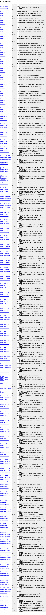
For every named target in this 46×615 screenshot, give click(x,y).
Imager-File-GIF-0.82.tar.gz (4, 219)
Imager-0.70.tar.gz (3, 63)
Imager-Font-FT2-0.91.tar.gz (4, 415)
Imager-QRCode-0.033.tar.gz (5, 536)
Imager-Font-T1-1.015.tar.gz (4, 436)
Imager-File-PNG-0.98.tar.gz (4, 310)
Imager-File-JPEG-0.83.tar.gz (5, 260)
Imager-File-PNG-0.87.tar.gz (4, 299)
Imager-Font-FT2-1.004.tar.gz (5, 431)
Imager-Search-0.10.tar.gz (4, 571)
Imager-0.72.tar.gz (3, 66)
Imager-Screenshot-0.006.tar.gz (5, 550)
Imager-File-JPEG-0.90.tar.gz (5, 269)
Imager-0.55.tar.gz (3, 38)
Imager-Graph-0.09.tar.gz (4, 495)
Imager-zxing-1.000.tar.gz (4, 607)
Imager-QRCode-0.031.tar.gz (5, 534)
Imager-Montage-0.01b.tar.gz (5, 514)
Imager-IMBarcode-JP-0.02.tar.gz (5, 511)
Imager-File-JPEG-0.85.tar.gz (5, 264)
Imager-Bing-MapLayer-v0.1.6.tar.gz (4, 172)
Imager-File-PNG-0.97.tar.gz (4, 308)
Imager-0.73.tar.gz (3, 68)
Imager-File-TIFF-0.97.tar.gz (4, 347)
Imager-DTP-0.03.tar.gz (4, 187)
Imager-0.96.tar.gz (3, 107)
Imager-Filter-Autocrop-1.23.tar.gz (5, 370)
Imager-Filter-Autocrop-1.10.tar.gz (5, 363)
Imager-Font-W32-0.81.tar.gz (5, 461)
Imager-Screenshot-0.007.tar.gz (5, 552)
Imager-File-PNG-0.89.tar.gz (4, 301)
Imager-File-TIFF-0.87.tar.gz (4, 333)
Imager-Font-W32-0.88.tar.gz (5, 472)
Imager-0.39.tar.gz (3, 13)
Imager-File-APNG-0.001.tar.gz (5, 207)
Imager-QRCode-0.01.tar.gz (4, 529)
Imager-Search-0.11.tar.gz (4, 573)
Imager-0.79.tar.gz (3, 77)
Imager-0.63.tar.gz (3, 52)
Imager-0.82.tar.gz (3, 82)
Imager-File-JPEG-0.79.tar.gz (5, 255)
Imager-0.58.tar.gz (3, 43)
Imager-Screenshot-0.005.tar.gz (5, 548)
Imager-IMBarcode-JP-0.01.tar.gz (5, 509)
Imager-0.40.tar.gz (3, 15)
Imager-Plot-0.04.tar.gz (4, 518)
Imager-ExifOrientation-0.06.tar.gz (5, 203)
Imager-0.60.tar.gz (3, 47)
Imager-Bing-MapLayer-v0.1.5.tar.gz (4, 170)
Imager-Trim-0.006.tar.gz (4, 603)
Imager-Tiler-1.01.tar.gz (4, 593)
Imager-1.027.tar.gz (3, 146)
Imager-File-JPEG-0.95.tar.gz (5, 271)
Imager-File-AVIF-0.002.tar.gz (5, 212)
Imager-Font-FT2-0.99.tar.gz (4, 424)
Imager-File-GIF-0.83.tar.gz (4, 221)
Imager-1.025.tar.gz (3, 143)
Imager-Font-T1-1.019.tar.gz (4, 443)
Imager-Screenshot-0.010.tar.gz (5, 557)
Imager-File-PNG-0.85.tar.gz (4, 296)
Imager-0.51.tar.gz (3, 31)
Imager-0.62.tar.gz (3, 50)
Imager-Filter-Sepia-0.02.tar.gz (5, 395)
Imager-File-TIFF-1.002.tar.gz (5, 354)
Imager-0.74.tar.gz (3, 70)
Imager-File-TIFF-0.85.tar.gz (4, 331)
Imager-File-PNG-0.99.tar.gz (4, 312)
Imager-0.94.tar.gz (3, 104)
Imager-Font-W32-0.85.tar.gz (5, 468)
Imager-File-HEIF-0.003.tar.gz (5, 248)
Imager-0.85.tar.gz (3, 88)
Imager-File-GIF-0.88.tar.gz (4, 230)
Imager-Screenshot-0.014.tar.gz (5, 564)
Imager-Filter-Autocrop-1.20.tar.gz (5, 365)
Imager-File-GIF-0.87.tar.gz (4, 228)
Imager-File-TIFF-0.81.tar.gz (4, 324)
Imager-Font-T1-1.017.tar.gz (4, 440)
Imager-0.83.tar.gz (3, 84)
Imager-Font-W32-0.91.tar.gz (5, 475)
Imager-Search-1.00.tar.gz (4, 577)
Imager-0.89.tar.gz (3, 95)
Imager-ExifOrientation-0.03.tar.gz (5, 198)
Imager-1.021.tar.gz (3, 136)
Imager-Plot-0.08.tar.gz (4, 525)
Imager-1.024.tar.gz (3, 141)
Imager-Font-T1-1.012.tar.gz (4, 433)
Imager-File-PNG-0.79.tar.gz (4, 287)
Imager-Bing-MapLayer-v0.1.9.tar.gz (4, 177)
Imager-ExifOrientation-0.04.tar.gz (5, 200)
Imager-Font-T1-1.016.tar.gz (4, 438)
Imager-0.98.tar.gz (3, 111)
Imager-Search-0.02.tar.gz (4, 568)
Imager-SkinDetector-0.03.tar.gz (5, 587)
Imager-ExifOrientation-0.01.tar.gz (5, 194)
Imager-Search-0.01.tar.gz (4, 566)
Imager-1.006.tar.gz (3, 125)
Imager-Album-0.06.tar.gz (4, 152)
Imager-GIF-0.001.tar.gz (4, 481)
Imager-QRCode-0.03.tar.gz (4, 532)
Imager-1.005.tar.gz (3, 123)
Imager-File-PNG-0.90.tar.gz (4, 303)
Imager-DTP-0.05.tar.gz (4, 191)
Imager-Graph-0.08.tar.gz (4, 493)
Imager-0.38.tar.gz (3, 11)
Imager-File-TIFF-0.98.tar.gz (4, 349)
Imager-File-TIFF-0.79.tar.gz (4, 322)
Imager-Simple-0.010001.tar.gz (5, 580)
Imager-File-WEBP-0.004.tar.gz (5, 358)
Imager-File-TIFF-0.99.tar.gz (4, 351)
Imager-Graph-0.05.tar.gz (4, 488)
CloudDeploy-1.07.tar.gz (4, 8)
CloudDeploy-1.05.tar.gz (4, 6)
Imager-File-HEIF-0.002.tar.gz (5, 246)
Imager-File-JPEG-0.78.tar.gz (5, 253)
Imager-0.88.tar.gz (3, 93)
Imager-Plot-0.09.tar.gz (4, 527)
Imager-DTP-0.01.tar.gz (4, 184)
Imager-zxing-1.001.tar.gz (4, 609)
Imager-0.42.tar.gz (3, 18)
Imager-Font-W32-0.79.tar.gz (5, 459)
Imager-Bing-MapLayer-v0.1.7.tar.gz (4, 173)
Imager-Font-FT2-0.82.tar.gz (4, 404)
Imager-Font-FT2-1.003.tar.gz (5, 429)
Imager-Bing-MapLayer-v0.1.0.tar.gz (4, 163)
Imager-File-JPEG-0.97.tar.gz (5, 274)
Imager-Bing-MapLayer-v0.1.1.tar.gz (4, 164)
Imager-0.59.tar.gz (3, 45)
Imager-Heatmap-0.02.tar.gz (4, 502)
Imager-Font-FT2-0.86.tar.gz (4, 411)
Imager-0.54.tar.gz (3, 36)
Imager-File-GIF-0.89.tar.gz (4, 232)
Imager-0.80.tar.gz (3, 79)
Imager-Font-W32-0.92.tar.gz (5, 477)
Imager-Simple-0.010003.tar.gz (5, 584)
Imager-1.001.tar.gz (3, 116)
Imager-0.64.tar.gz (3, 54)
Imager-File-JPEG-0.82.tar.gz (5, 258)
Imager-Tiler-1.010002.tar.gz (4, 596)
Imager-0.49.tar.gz (3, 27)
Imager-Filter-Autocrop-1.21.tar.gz (5, 367)
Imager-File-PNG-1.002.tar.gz (5, 315)
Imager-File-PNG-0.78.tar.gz (4, 285)
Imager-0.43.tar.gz (3, 20)
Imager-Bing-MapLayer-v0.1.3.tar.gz (4, 168)
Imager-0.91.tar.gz (3, 98)
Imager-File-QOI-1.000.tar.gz (5, 319)
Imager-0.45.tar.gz (3, 22)
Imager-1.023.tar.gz (3, 139)
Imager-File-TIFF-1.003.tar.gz (5, 356)
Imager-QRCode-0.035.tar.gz (5, 539)
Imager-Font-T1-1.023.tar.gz (4, 447)
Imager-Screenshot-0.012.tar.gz (5, 561)
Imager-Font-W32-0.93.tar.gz (5, 479)
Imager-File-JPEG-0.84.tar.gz (5, 262)
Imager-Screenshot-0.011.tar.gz (5, 559)
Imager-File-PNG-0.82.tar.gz (4, 290)
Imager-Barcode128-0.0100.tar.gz (5, 155)
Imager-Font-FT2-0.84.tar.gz (4, 408)
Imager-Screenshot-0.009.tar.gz (5, 555)
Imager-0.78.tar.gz (3, 75)
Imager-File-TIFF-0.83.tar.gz (4, 328)
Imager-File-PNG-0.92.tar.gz (4, 306)
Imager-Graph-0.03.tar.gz (4, 484)
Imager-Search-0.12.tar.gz (4, 575)
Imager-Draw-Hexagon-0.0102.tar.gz (4, 182)
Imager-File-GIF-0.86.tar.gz (4, 226)
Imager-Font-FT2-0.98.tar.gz (4, 422)
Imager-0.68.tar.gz (3, 59)
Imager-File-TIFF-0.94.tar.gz (4, 342)
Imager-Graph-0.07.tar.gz (4, 491)
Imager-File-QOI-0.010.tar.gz (5, 317)
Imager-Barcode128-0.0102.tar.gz (5, 159)
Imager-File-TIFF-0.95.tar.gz (4, 344)
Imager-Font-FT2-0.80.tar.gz (4, 402)
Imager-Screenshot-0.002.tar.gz (5, 543)
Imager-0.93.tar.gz (3, 102)
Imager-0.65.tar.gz (3, 56)
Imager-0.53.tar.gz (3, 34)
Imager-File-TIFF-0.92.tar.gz (4, 338)
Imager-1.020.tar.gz (3, 134)
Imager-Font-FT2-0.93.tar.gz (4, 418)
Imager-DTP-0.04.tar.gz (4, 189)
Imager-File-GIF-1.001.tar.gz (5, 242)
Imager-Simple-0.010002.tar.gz (5, 582)
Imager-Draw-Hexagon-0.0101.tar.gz (4, 180)
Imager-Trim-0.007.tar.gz (4, 605)
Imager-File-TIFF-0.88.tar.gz (4, 335)
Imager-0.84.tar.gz (3, 86)
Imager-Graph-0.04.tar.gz (4, 486)
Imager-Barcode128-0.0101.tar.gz (5, 157)
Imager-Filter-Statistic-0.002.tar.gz (5, 399)
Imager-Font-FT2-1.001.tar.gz (5, 427)
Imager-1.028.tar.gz (3, 148)
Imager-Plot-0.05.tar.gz (4, 520)
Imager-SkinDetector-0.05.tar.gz (5, 591)
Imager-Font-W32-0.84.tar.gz (5, 466)
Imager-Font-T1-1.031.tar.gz (4, 456)
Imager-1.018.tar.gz (3, 130)
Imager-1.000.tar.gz (3, 114)
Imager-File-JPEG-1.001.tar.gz (5, 278)
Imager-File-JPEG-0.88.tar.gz (5, 267)
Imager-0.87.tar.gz (3, 91)
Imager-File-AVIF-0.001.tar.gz (5, 210)
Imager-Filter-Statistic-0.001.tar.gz (5, 397)
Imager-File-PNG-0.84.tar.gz (4, 294)
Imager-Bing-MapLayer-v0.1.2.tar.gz (4, 166)
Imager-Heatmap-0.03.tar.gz (4, 504)
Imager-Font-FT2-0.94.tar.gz (4, 420)
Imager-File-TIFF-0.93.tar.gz (4, 340)
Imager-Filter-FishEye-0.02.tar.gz (5, 386)
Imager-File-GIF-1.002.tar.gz (5, 244)
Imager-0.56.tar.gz (3, 40)
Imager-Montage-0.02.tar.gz (4, 516)
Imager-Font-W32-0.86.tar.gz (5, 470)
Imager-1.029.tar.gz (3, 150)
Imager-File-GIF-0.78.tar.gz (4, 214)
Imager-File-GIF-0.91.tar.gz (4, 235)
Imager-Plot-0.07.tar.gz (4, 523)
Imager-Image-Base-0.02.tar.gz (5, 507)
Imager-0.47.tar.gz (3, 24)
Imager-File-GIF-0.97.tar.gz (4, 239)
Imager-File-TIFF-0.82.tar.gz (4, 326)
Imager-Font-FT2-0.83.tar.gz (4, 406)
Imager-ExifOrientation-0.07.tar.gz (5, 205)
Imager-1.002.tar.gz (3, 118)
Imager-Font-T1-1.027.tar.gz (4, 452)
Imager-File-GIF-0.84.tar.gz (4, 223)
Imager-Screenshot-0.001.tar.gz (5, 541)
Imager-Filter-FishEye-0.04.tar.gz (5, 388)
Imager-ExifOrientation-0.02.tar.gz (5, 196)
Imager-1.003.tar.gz (3, 120)
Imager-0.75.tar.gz (3, 72)
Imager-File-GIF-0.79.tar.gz (4, 216)
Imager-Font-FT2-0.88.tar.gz (4, 413)
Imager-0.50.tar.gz (3, 29)
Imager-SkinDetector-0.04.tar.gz (5, 589)
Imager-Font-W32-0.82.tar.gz (5, 463)
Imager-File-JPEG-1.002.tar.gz (5, 280)
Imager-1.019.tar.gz (3, 132)
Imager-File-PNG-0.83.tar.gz (4, 292)
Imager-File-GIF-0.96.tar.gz (4, 237)
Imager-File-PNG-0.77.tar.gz (4, 283)
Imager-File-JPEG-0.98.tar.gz (5, 276)
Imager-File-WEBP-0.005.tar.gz (5, 360)
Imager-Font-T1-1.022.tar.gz (4, 445)
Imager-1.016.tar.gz (3, 127)
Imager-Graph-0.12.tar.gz (4, 500)
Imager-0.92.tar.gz (3, 100)
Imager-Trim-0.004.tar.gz (4, 600)
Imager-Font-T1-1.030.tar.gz (4, 454)
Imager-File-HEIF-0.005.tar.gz (5, 251)
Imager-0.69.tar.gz (3, 61)
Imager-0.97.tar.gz (3, 109)
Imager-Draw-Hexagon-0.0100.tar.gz (4, 179)
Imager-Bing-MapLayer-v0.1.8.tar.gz (4, 175)
